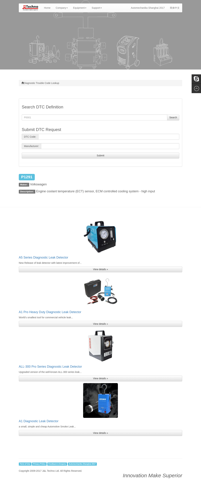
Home (48, 7)
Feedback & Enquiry (57, 464)
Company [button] (62, 7)
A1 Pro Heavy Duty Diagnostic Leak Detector (50, 312)
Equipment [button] (79, 7)
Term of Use (25, 464)
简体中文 (175, 7)
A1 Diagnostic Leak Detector (38, 421)
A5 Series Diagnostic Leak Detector (43, 257)
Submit (100, 155)
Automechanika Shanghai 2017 (148, 7)
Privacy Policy (39, 464)
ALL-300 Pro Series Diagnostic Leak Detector (50, 366)
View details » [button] (100, 269)
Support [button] (97, 7)
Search (173, 117)
